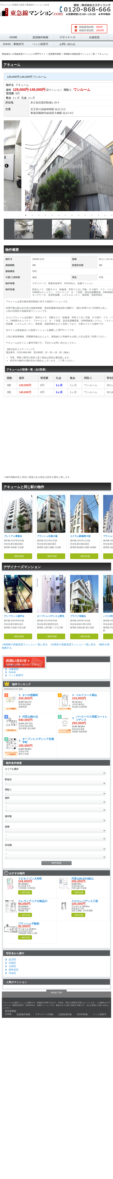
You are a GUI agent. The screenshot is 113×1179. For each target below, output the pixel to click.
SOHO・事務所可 (13, 44)
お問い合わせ (67, 44)
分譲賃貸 (94, 37)
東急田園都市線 (39, 112)
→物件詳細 (18, 556)
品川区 (12, 959)
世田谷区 (14, 969)
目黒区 (42, 102)
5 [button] (52, 215)
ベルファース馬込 (86, 695)
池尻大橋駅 (55, 112)
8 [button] (72, 215)
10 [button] (85, 215)
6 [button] (59, 215)
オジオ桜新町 (30, 695)
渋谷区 (12, 973)
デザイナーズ (67, 37)
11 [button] (92, 215)
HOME (13, 37)
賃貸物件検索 (40, 37)
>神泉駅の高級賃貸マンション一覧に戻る (25, 644)
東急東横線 (10, 1011)
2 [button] (32, 215)
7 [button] (65, 215)
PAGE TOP (56, 992)
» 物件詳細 (25, 892)
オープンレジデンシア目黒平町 (38, 740)
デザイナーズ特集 (44, 1014)
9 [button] (78, 215)
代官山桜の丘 (30, 716)
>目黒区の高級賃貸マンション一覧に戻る (73, 644)
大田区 (12, 966)
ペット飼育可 (40, 44)
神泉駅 (50, 109)
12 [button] (98, 215)
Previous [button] (7, 166)
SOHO (12, 672)
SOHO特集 (82, 1014)
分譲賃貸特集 (65, 1014)
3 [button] (39, 215)
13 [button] (105, 215)
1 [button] (26, 215)
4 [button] (45, 215)
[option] (56, 165)
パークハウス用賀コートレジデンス (92, 718)
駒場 (49, 102)
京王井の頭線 (38, 109)
